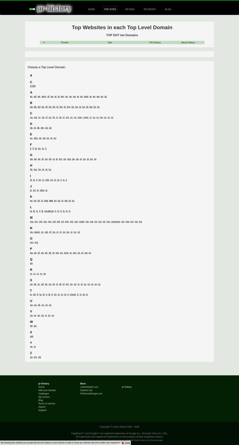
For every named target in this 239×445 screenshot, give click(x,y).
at (90, 96)
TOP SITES (110, 9)
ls (58, 211)
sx (92, 284)
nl (60, 232)
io (55, 180)
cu (94, 117)
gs (84, 159)
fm (39, 148)
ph (46, 252)
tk (49, 294)
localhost (49, 211)
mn (71, 221)
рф (31, 336)
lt (61, 211)
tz (87, 294)
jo (38, 190)
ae (39, 96)
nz (79, 232)
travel (73, 294)
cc (39, 117)
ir (61, 180)
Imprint (41, 406)
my (136, 221)
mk (58, 221)
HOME (91, 9)
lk (42, 211)
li (39, 211)
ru (41, 273)
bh (54, 107)
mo (76, 221)
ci (57, 117)
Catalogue (43, 393)
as (81, 96)
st (81, 284)
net (46, 232)
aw (98, 96)
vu (53, 315)
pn (61, 252)
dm (42, 127)
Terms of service (46, 403)
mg (49, 221)
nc (42, 232)
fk (36, 148)
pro (74, 252)
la (31, 211)
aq (74, 96)
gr (81, 159)
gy (95, 159)
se (46, 284)
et (51, 138)
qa (31, 263)
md (40, 221)
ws (35, 325)
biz (61, 107)
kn (55, 200)
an (66, 96)
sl (63, 284)
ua (31, 305)
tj (46, 294)
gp (73, 159)
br (80, 107)
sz (99, 284)
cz (112, 117)
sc (39, 284)
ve (38, 315)
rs (38, 273)
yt (35, 346)
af (48, 96)
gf (43, 159)
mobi (81, 221)
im (40, 180)
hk (31, 169)
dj (35, 127)
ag (52, 96)
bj (65, 107)
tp (65, 294)
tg (40, 294)
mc (36, 221)
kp (59, 200)
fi (30, 148)
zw (39, 357)
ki (42, 200)
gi (53, 159)
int (51, 180)
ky (70, 200)
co (75, 117)
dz (50, 127)
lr (55, 211)
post (66, 252)
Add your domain (47, 390)
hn (39, 169)
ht (46, 169)
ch (53, 117)
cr (90, 117)
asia (86, 96)
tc (31, 294)
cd (43, 117)
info (47, 180)
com (80, 117)
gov (69, 159)
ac (31, 96)
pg (42, 252)
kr (62, 200)
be (43, 107)
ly (69, 211)
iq (58, 180)
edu (36, 138)
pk (50, 252)
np (68, 232)
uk (39, 305)
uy (46, 305)
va (31, 315)
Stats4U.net (86, 390)
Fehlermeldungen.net (91, 393)
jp (46, 190)
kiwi (46, 200)
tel (34, 294)
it (66, 180)
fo (43, 148)
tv (80, 294)
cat (35, 117)
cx (105, 117)
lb (34, 211)
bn (73, 107)
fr (46, 148)
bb (35, 107)
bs (83, 107)
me (45, 221)
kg (35, 200)
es (48, 138)
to (62, 294)
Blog (40, 400)
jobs (42, 190)
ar (78, 96)
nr (71, 232)
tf (37, 294)
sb (35, 284)
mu (108, 221)
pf (39, 252)
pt (82, 252)
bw (90, 107)
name (37, 232)
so (75, 284)
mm (67, 221)
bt (87, 107)
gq (77, 159)
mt (104, 221)
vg (42, 315)
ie (34, 180)
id (31, 180)
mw (127, 221)
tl (52, 294)
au (94, 96)
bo (76, 107)
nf (50, 232)
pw (86, 252)
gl (57, 159)
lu (64, 211)
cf (46, 117)
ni (57, 232)
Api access (44, 397)
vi (46, 315)
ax (102, 96)
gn (64, 159)
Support (42, 410)
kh (39, 200)
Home (41, 387)
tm (55, 294)
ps (79, 252)
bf (46, 107)
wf (31, 325)
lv (66, 211)
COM (33, 86)
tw (84, 294)
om (31, 242)
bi (57, 107)
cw (101, 117)
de (31, 127)
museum (115, 221)
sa (31, 284)
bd (39, 107)
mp (87, 221)
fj (33, 148)
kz (73, 200)
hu (50, 169)
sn (71, 284)
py (90, 252)
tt (77, 294)
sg (50, 284)
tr (68, 294)
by (95, 107)
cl (63, 117)
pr (71, 252)
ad (35, 96)
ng (53, 232)
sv (88, 284)
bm (68, 107)
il (36, 180)
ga (31, 159)
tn (59, 294)
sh (53, 284)
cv (97, 117)
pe (35, 252)
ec (31, 138)
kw (66, 200)
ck (60, 117)
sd (42, 284)
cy (109, 117)
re (31, 273)
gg (46, 159)
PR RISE (130, 9)
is (64, 180)
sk (60, 284)
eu (55, 138)
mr (95, 221)
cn (71, 117)
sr (78, 284)
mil (53, 221)
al (59, 96)
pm (57, 252)
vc (35, 315)
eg (44, 138)
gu (91, 159)
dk (38, 127)
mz (140, 221)
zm (35, 357)
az (105, 96)
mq (91, 221)
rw (44, 273)
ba (31, 107)
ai (55, 96)
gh (50, 159)
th (44, 294)
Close (125, 443)
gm (60, 159)
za (31, 357)
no (64, 232)
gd (35, 159)
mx (131, 221)
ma (31, 221)
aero (43, 96)
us (42, 305)
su (85, 284)
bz (98, 107)
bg (50, 107)
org (36, 242)
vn (49, 315)
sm (67, 284)
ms (100, 221)
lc (37, 211)
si (57, 284)
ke (31, 200)
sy (96, 284)
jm (34, 190)
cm (67, 117)
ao (70, 96)
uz (50, 305)
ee (40, 138)
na (31, 232)
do (46, 127)
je (31, 190)
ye (31, 346)
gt (88, 159)
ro (34, 273)
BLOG (168, 9)
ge (39, 159)
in (43, 180)
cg (50, 117)
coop (85, 117)
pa (31, 252)
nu (75, 232)
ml (62, 221)
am (62, 96)
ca (31, 117)
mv (122, 221)
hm (35, 169)
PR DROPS (150, 9)
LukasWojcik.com (89, 387)
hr (43, 169)
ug (35, 305)
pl (53, 252)
